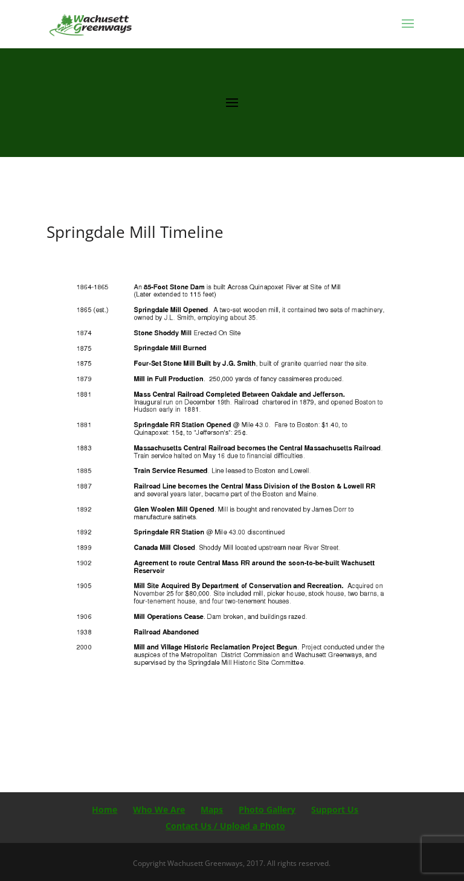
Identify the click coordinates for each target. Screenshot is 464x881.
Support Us (334, 809)
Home (104, 809)
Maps (212, 809)
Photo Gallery (267, 809)
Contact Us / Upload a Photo (225, 825)
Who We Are (159, 809)
